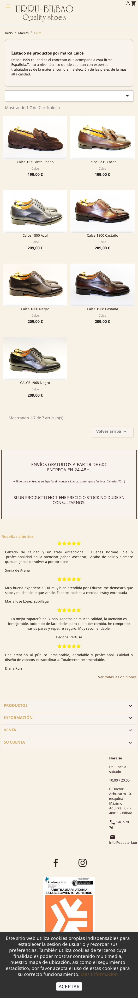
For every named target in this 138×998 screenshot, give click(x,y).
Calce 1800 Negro (35, 309)
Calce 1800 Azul (35, 235)
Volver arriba (112, 432)
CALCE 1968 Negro (35, 382)
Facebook (55, 862)
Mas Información (99, 974)
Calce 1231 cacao (102, 162)
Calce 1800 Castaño (102, 235)
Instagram (82, 862)
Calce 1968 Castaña (102, 309)
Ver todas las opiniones (117, 677)
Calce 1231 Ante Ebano (35, 162)
